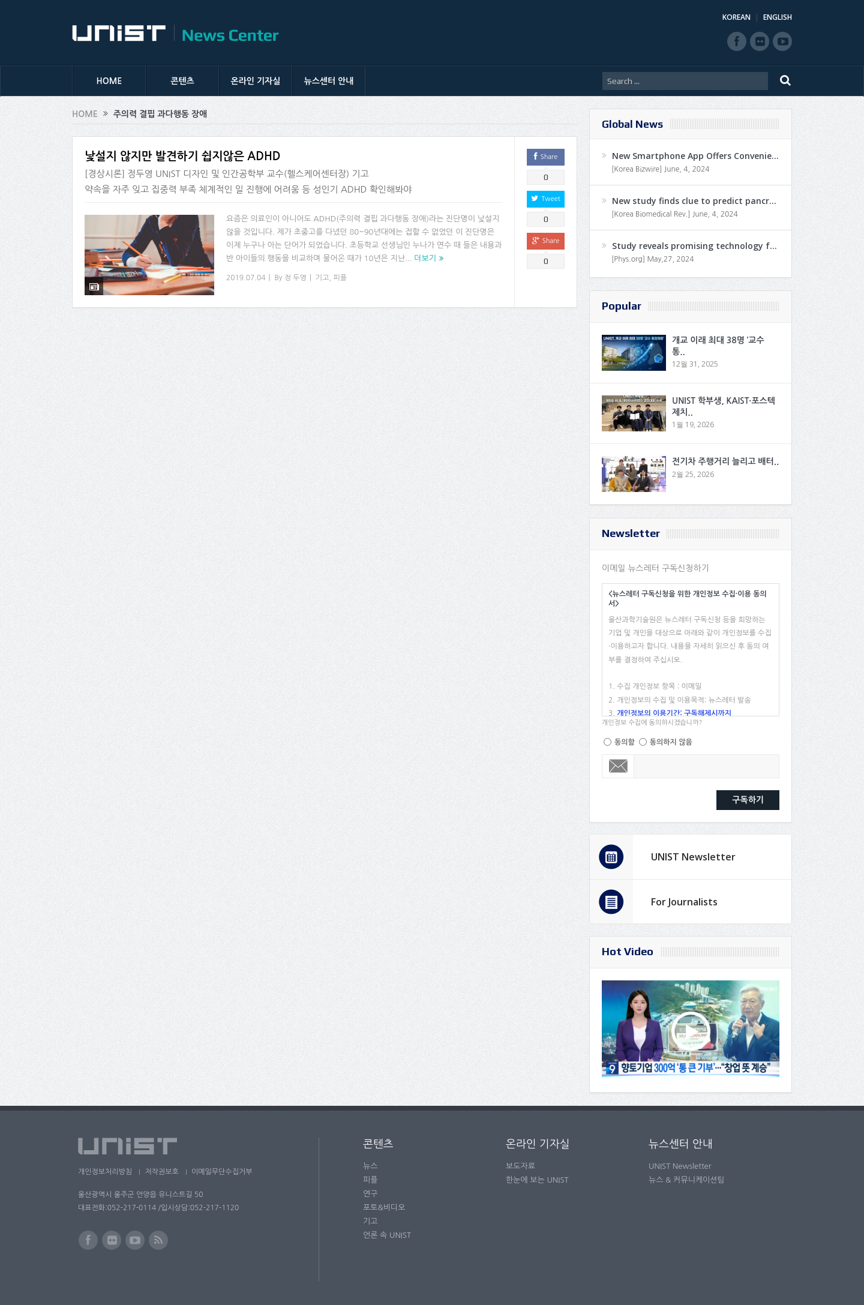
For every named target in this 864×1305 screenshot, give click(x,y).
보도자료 (520, 1166)
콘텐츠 (182, 81)
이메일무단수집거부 (226, 1171)
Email (618, 766)
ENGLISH (777, 17)
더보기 (425, 258)
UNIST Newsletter (693, 856)
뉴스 (370, 1166)
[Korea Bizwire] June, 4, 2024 (660, 169)
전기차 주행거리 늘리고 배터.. (725, 461)
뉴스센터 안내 (329, 81)
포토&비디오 (384, 1207)
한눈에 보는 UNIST (537, 1180)
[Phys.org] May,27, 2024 (652, 259)
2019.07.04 (245, 277)
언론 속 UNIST (387, 1235)
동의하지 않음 (671, 742)
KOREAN (736, 17)
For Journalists (684, 901)
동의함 (624, 742)
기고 (322, 277)
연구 (370, 1194)
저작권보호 (164, 1171)
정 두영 (295, 277)
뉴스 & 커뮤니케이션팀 (687, 1180)
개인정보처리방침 (105, 1171)
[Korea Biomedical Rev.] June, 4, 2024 (674, 214)
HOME (109, 81)
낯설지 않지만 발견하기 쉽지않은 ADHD (183, 156)
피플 (340, 277)
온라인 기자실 (256, 81)
